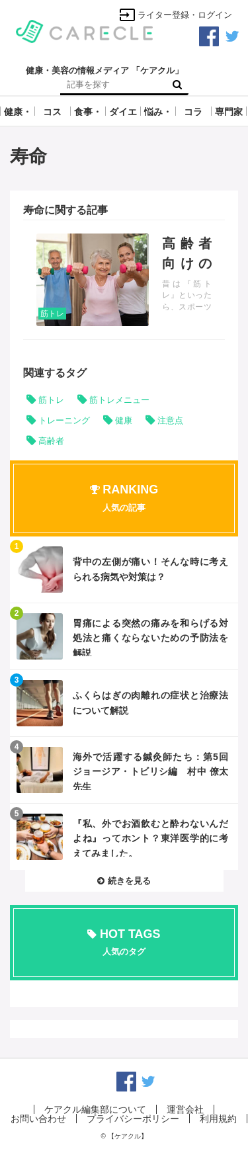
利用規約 (218, 1118)
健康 (123, 420)
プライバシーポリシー (133, 1118)
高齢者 (51, 441)
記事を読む (124, 279)
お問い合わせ (38, 1118)
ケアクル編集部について (95, 1109)
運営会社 (185, 1109)
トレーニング (64, 420)
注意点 (170, 420)
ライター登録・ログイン (175, 15)
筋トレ (52, 313)
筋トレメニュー (119, 400)
